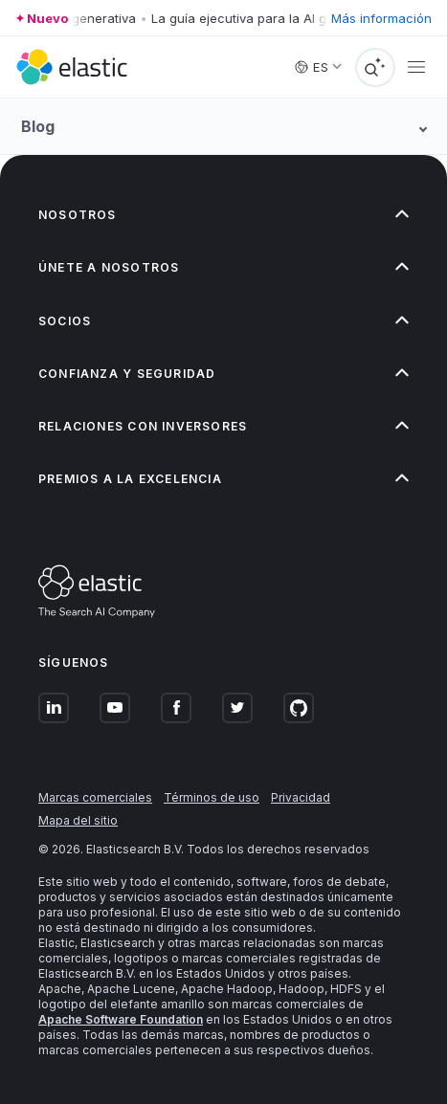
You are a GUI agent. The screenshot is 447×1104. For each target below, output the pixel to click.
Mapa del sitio (78, 820)
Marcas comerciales (95, 797)
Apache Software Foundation (120, 1019)
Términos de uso (211, 797)
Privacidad (300, 797)
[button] (223, 215)
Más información (381, 18)
